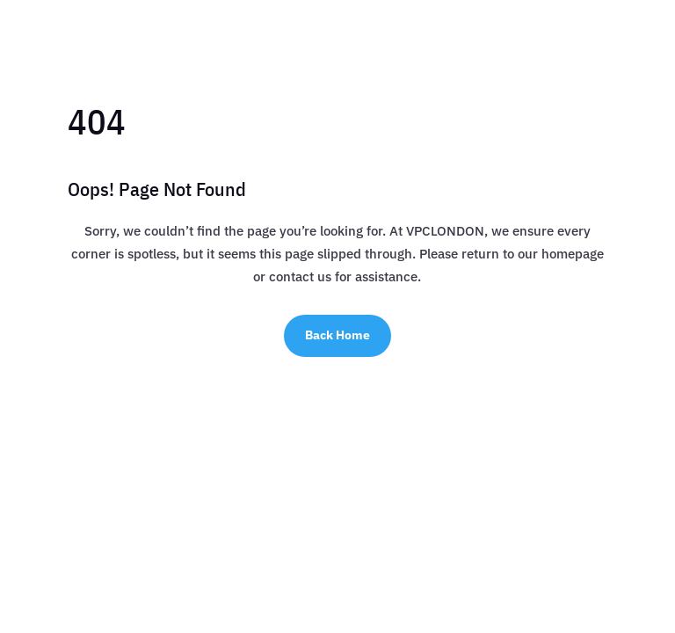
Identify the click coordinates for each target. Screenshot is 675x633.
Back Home (337, 335)
